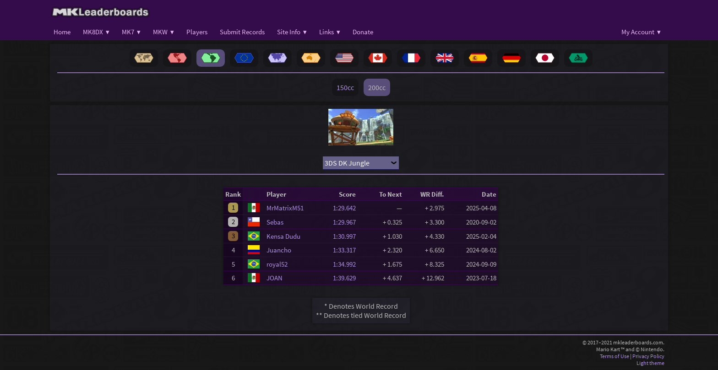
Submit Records (242, 31)
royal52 (277, 264)
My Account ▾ (641, 31)
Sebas (275, 222)
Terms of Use (614, 356)
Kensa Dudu (283, 236)
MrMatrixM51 (285, 208)
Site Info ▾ (292, 31)
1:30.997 (347, 236)
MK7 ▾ (131, 31)
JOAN (275, 277)
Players (196, 31)
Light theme (650, 362)
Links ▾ (329, 31)
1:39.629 (347, 277)
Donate (363, 31)
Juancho (279, 250)
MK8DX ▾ (96, 31)
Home (62, 31)
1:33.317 (347, 250)
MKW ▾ (163, 31)
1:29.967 (347, 222)
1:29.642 (347, 208)
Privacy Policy (648, 356)
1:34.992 (347, 264)
